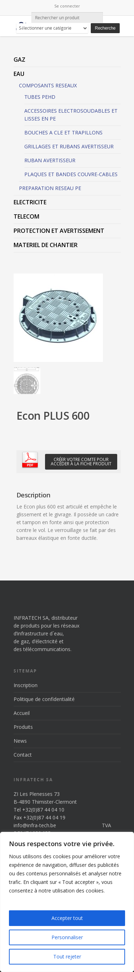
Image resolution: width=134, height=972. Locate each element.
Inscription (26, 685)
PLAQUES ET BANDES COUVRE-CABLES (71, 174)
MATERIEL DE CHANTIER (46, 245)
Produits (23, 726)
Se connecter (67, 6)
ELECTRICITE (30, 202)
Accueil (22, 713)
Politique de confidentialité (44, 699)
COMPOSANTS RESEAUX (48, 85)
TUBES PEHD (39, 96)
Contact (23, 754)
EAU (19, 74)
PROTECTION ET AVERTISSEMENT (59, 231)
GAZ (19, 59)
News (20, 740)
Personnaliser (67, 937)
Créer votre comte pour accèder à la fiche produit (81, 461)
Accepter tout (67, 918)
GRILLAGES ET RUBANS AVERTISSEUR (69, 146)
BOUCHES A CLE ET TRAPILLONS (63, 132)
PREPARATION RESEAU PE (50, 188)
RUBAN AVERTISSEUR (49, 160)
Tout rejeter (67, 956)
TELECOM (26, 216)
